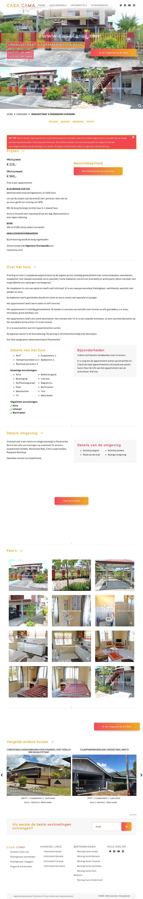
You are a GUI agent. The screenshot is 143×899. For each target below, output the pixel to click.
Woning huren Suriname (89, 866)
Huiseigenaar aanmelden (22, 856)
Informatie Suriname (54, 866)
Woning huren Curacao (88, 861)
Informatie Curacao (54, 861)
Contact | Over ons (19, 851)
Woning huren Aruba (87, 851)
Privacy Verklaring (51, 896)
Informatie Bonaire (53, 856)
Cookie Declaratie (66, 896)
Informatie (78, 5)
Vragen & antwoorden (21, 866)
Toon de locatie (71, 501)
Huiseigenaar (99, 5)
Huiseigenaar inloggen (21, 861)
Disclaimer (38, 896)
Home (41, 5)
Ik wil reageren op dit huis (113, 52)
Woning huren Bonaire (88, 856)
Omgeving (78, 121)
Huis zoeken (57, 5)
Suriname (21, 114)
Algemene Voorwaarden (37, 245)
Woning (65, 121)
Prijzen (53, 121)
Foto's (90, 121)
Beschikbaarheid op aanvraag (98, 171)
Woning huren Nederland (89, 880)
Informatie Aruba (52, 851)
